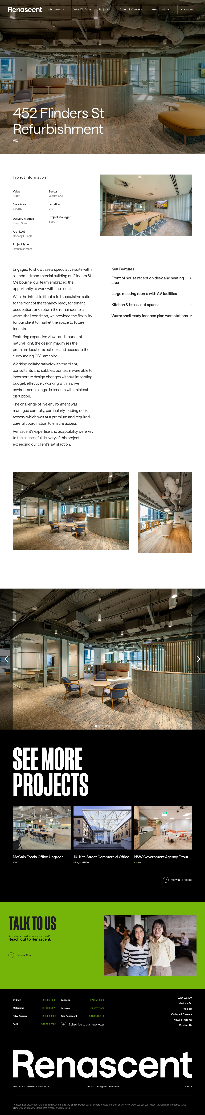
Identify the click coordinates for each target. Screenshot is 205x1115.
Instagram (102, 1086)
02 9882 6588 (49, 1000)
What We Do (81, 9)
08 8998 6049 (96, 1016)
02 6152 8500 (97, 1000)
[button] (57, 9)
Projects (103, 9)
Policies (188, 1086)
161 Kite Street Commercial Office (101, 857)
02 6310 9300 (49, 1016)
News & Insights (160, 9)
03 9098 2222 (49, 1008)
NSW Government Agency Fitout (161, 857)
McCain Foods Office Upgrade (38, 857)
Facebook (114, 1086)
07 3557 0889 (97, 1008)
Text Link (27, 9)
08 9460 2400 (48, 1024)
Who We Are (55, 9)
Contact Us (187, 9)
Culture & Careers (130, 9)
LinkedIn (90, 1086)
